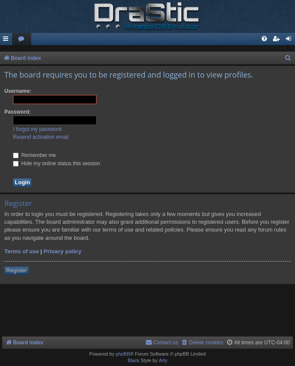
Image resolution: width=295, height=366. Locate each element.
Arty (163, 360)
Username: (18, 91)
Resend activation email (40, 137)
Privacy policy (62, 251)
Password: (17, 112)
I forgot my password (37, 129)
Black (133, 360)
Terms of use (21, 251)
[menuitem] (22, 39)
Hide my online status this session (56, 163)
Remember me (34, 155)
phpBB (122, 353)
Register (16, 270)
